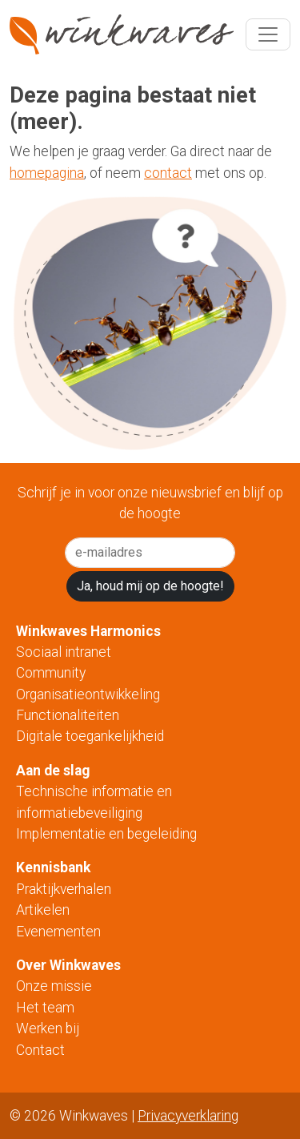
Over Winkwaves (68, 965)
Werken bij (47, 1028)
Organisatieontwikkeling (88, 694)
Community (51, 673)
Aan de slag (53, 771)
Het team (47, 1008)
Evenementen (58, 932)
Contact (42, 1050)
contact (168, 173)
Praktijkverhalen (63, 889)
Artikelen (43, 910)
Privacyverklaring (188, 1116)
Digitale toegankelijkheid (90, 736)
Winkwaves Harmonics (88, 631)
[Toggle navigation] (268, 34)
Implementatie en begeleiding (106, 834)
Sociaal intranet (63, 652)
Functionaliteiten (67, 715)
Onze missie (54, 986)
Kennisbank (53, 867)
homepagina (47, 173)
